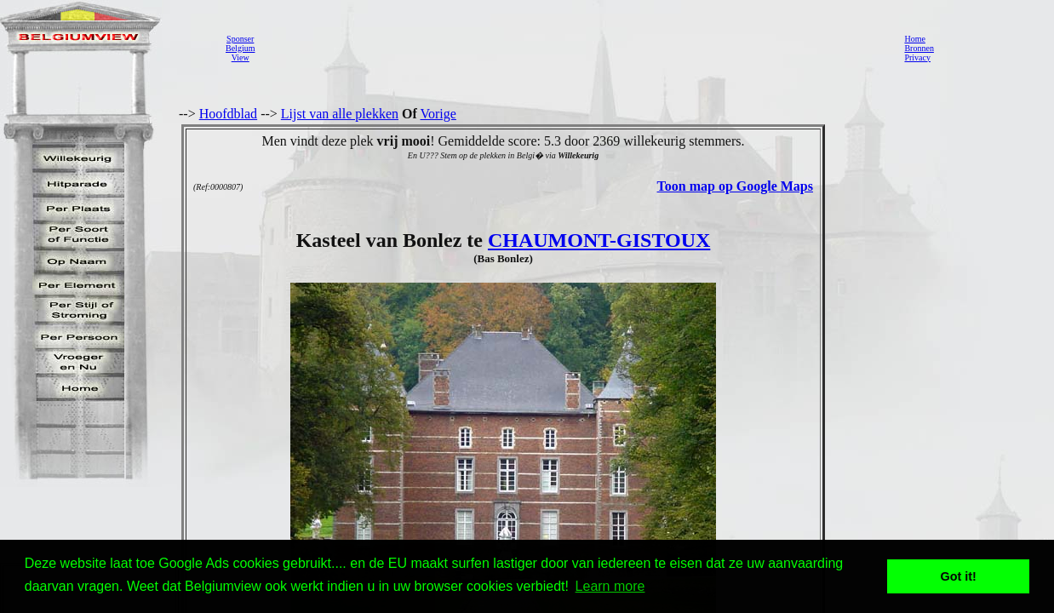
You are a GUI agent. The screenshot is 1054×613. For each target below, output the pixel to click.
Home (914, 38)
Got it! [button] (959, 576)
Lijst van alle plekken (339, 113)
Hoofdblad (228, 113)
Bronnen (918, 48)
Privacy (917, 57)
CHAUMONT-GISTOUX (599, 240)
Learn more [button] (610, 586)
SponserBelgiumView (240, 48)
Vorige (438, 113)
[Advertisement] (575, 47)
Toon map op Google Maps (735, 186)
